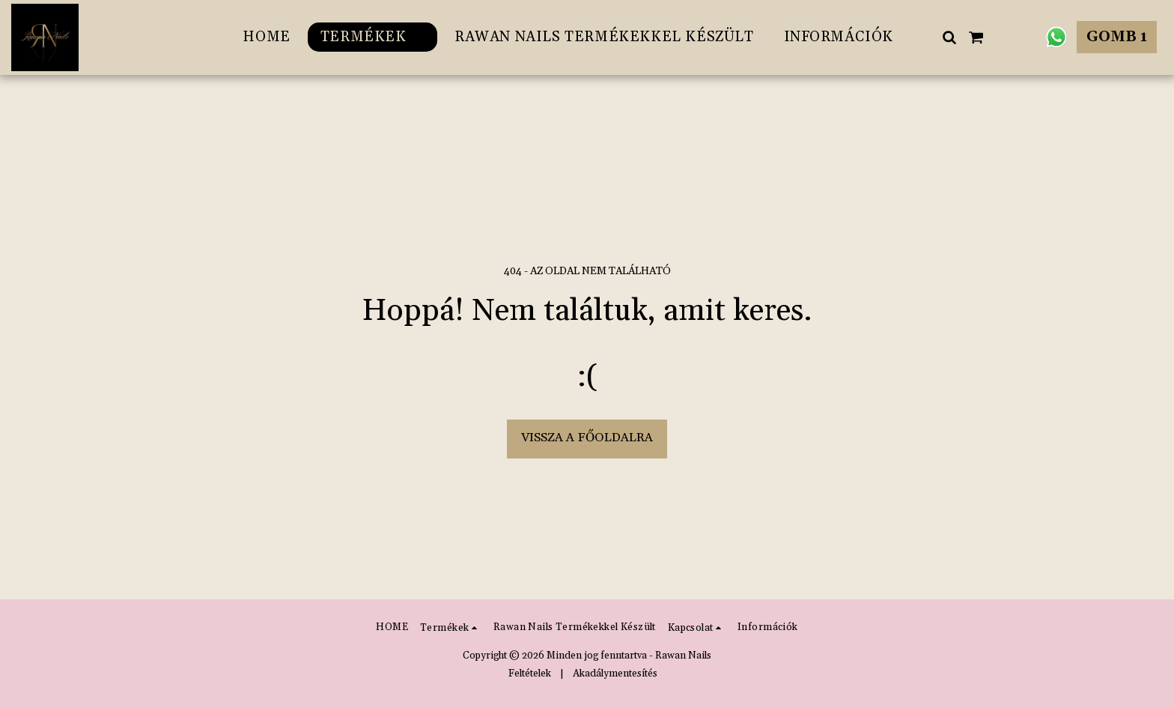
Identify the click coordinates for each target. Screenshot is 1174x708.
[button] (949, 37)
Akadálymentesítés (615, 674)
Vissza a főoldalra (587, 438)
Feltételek (529, 674)
